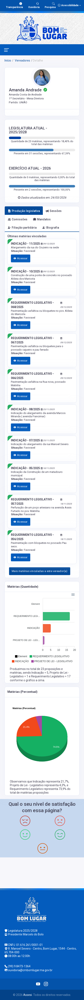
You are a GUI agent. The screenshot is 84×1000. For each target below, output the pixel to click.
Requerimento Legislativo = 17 (50, 676)
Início (8, 60)
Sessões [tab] (54, 211)
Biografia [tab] (50, 227)
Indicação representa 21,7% (51, 781)
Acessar (21, 258)
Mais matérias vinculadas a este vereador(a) (40, 571)
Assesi (27, 995)
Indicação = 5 (40, 672)
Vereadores (22, 60)
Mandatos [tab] (42, 219)
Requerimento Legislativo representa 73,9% (38, 789)
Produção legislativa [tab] (24, 211)
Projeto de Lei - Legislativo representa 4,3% (37, 785)
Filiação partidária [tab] (22, 227)
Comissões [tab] (17, 219)
